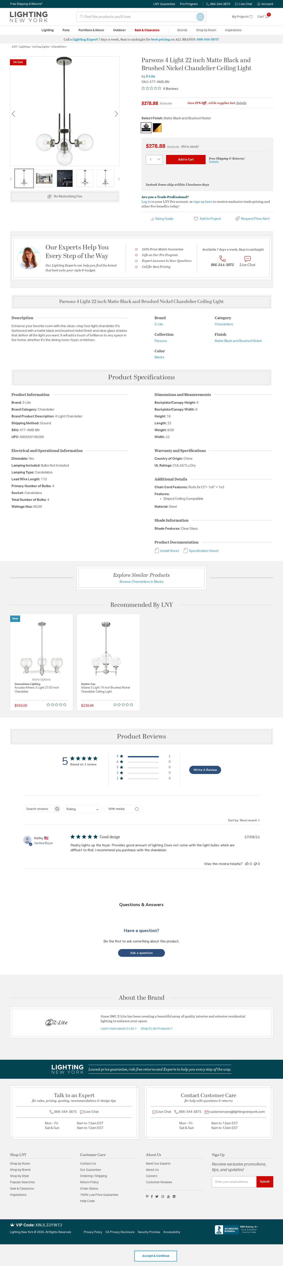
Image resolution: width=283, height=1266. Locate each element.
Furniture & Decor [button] (91, 30)
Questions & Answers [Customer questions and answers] (141, 905)
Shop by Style (19, 1176)
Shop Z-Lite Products (156, 1028)
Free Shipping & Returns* (26, 4)
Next (116, 114)
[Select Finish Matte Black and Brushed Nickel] (146, 127)
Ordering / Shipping (93, 1176)
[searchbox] (38, 808)
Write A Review (205, 770)
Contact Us (88, 1163)
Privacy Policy (93, 1232)
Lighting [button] (48, 30)
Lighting (24, 46)
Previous (13, 114)
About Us (152, 1169)
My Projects (242, 16)
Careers (151, 1176)
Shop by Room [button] (206, 30)
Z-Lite (150, 76)
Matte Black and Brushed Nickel (238, 341)
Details (241, 102)
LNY (14, 46)
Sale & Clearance (22, 1188)
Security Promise (149, 1232)
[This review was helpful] (247, 863)
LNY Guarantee (164, 4)
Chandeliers (59, 46)
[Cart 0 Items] (265, 16)
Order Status (89, 1188)
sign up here (202, 201)
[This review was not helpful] (255, 863)
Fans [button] (66, 30)
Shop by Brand (20, 1169)
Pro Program (189, 4)
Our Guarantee (90, 1169)
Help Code (87, 1201)
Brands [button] (182, 30)
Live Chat (243, 4)
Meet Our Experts (158, 1163)
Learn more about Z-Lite (118, 1028)
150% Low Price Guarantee (99, 1195)
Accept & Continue (155, 1256)
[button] (265, 4)
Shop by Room (20, 1163)
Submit (265, 1181)
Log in (146, 201)
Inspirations (18, 1195)
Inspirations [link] (233, 30)
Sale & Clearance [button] (147, 30)
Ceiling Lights (40, 46)
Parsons (161, 341)
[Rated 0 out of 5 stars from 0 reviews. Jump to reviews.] (160, 88)
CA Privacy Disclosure (119, 1232)
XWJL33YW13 (48, 1225)
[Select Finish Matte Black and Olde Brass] (157, 127)
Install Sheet (167, 551)
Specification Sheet (200, 551)
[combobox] (141, 17)
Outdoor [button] (119, 30)
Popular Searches (22, 1182)
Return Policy (89, 1182)
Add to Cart (186, 159)
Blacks (159, 357)
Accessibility (171, 1232)
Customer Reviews (159, 1182)
